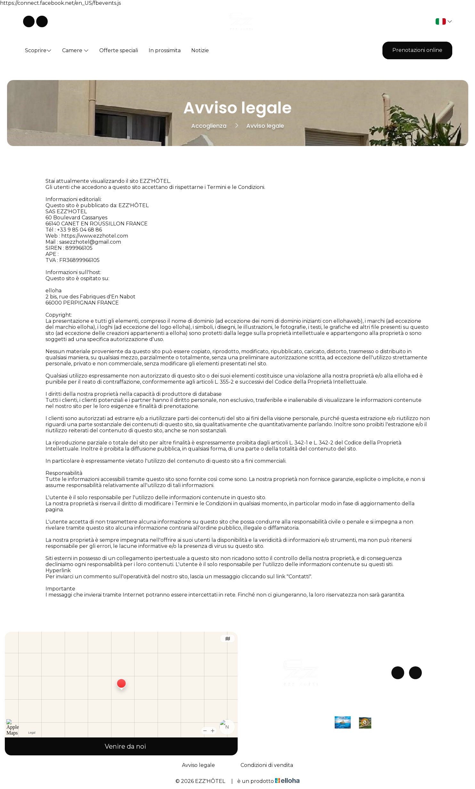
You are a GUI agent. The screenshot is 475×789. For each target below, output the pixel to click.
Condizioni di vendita (267, 765)
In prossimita (165, 50)
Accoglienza (208, 126)
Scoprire (38, 50)
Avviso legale (198, 765)
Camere (75, 50)
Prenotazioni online (417, 50)
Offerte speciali (118, 50)
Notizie (200, 50)
